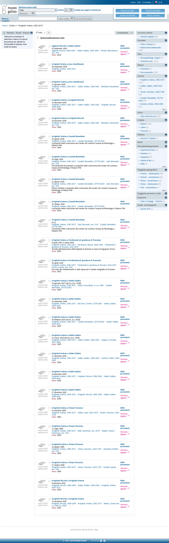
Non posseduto (147, 72)
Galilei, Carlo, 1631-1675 (88, 413)
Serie (140, 142)
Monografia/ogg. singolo (150, 58)
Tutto (40, 33)
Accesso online (145, 33)
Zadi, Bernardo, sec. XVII (88, 224)
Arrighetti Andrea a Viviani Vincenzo (67, 408)
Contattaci (147, 2)
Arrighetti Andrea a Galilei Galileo (66, 281)
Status (141, 65)
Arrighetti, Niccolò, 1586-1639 (90, 376)
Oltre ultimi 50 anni (148, 116)
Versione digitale (124, 53)
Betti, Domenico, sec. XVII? (89, 431)
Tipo (140, 54)
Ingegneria (145, 157)
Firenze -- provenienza (150, 177)
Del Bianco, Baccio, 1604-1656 (90, 245)
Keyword (142, 197)
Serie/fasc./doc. (147, 61)
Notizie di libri (146, 160)
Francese (144, 131)
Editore (141, 134)
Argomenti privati (147, 150)
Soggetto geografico (147, 170)
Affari (142, 164)
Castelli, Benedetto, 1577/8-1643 (91, 141)
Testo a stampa (147, 44)
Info (139, 2)
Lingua (141, 120)
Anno (140, 112)
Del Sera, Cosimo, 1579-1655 (90, 304)
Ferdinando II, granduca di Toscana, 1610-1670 (97, 265)
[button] (68, 10)
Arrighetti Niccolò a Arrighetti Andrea (68, 481)
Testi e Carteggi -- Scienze (151, 201)
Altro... (164, 109)
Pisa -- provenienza (148, 187)
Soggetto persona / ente (149, 193)
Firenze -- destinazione (150, 174)
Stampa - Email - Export (16, 33)
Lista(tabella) (124, 33)
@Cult (85, 529)
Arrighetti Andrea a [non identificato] (68, 64)
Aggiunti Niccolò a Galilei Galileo (66, 46)
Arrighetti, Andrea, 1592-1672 (64, 69)
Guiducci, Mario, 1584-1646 (152, 104)
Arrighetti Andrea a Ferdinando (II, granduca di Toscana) (76, 240)
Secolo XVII (145, 209)
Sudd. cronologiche (147, 205)
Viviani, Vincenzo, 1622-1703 (90, 449)
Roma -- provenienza (149, 181)
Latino (143, 127)
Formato (142, 40)
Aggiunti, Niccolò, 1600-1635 (64, 51)
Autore (141, 76)
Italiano (144, 124)
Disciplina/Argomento (148, 146)
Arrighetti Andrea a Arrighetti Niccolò (68, 100)
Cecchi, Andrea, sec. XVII (62, 267)
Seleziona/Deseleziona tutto (52, 38)
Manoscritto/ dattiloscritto (151, 48)
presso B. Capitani (148, 138)
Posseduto (145, 69)
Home (133, 2)
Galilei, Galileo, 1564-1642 (88, 51)
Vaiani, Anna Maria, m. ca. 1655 (91, 285)
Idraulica (144, 153)
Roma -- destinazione (149, 184)
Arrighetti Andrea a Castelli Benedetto (68, 136)
